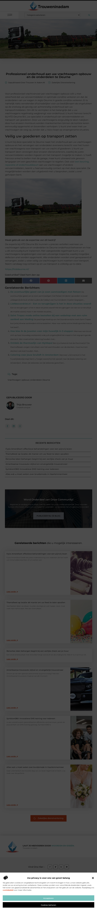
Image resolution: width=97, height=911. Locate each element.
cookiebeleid (8, 899)
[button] (93, 887)
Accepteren (48, 907)
